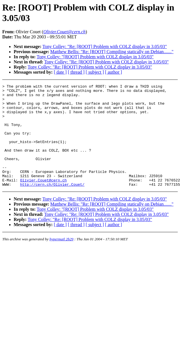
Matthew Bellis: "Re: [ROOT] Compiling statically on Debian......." (112, 51)
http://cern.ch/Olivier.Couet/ (52, 204)
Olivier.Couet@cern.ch (43, 199)
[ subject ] (95, 72)
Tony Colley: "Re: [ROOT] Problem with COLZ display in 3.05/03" (104, 46)
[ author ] (113, 72)
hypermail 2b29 (61, 259)
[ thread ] (76, 72)
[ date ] (60, 72)
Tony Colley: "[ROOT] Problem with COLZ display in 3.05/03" (95, 56)
